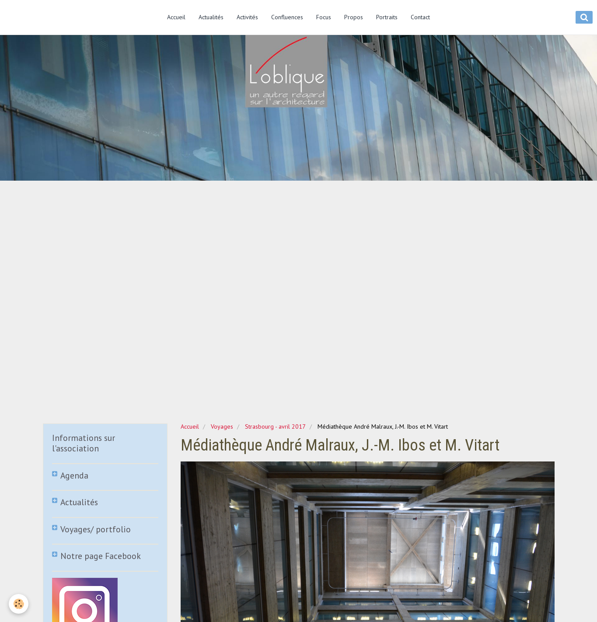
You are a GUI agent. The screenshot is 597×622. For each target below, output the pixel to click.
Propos (353, 17)
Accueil (176, 17)
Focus (323, 17)
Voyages (222, 426)
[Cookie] (18, 604)
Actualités (211, 17)
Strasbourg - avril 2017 (275, 426)
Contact (420, 17)
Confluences (287, 17)
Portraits (387, 17)
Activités (247, 17)
